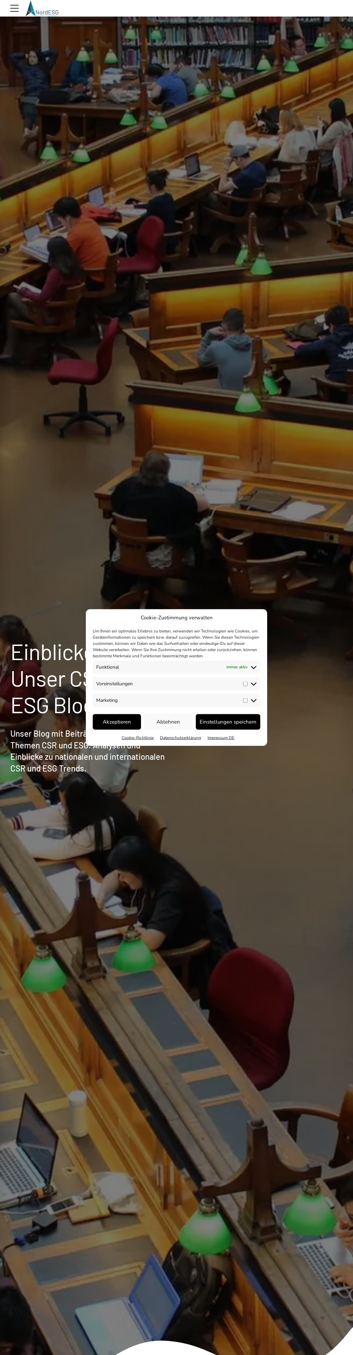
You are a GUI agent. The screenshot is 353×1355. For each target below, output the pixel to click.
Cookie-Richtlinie (138, 737)
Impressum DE (221, 737)
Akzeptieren (117, 721)
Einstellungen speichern (228, 721)
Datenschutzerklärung (180, 737)
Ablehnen (168, 721)
